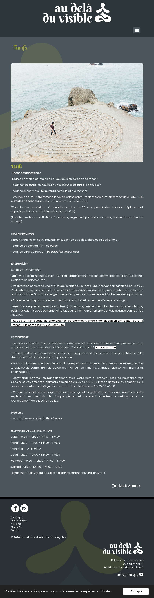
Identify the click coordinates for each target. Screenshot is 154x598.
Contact (15, 530)
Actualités (16, 524)
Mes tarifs (16, 527)
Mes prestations (19, 521)
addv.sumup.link (105, 347)
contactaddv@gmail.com (43, 386)
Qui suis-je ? (17, 517)
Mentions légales (55, 537)
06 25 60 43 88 (130, 574)
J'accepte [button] (136, 591)
